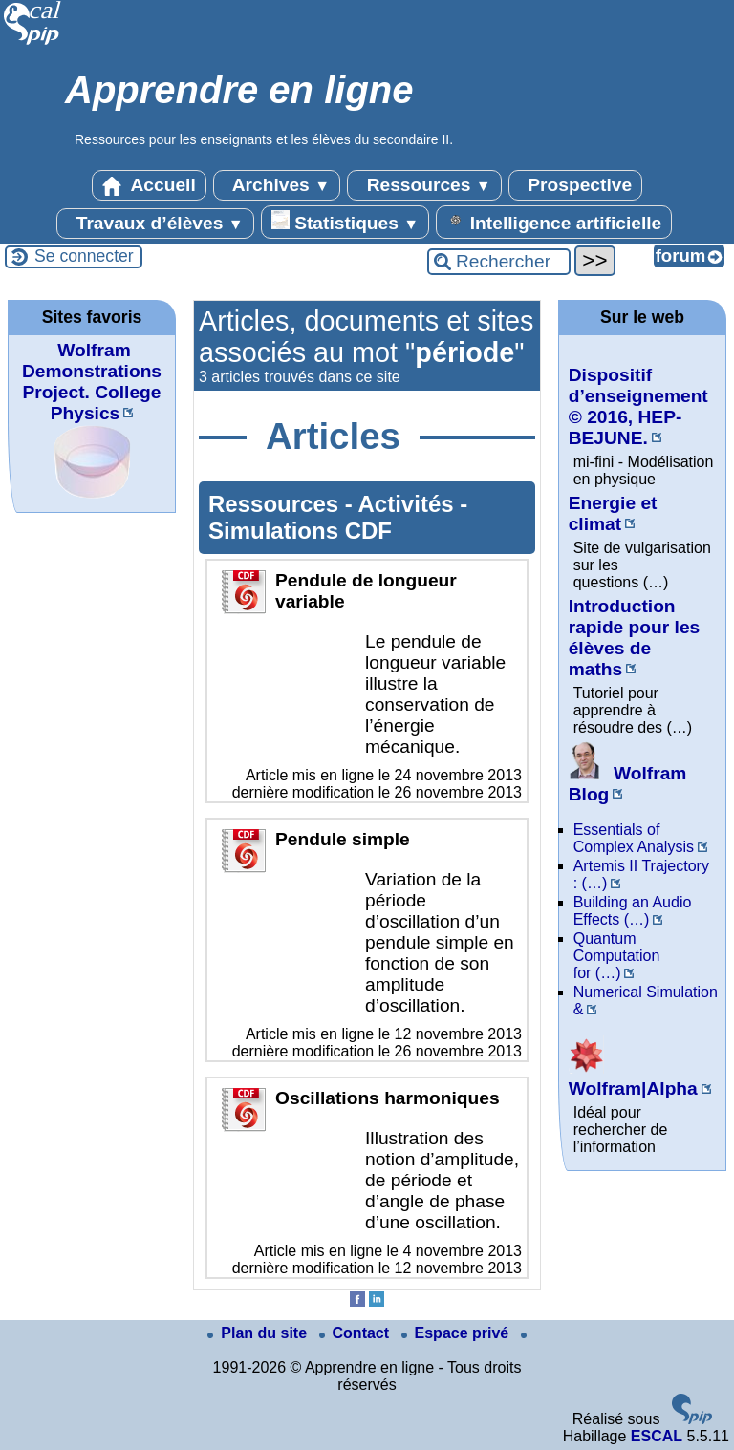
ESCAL (656, 1436)
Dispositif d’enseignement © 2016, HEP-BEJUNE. (638, 406)
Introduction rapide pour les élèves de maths (635, 637)
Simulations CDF (300, 531)
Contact (356, 1333)
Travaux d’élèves (155, 223)
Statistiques (345, 221)
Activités (409, 504)
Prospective (575, 185)
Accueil (149, 185)
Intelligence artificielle (553, 221)
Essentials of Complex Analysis (633, 838)
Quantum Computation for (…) (616, 955)
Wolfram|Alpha (633, 1077)
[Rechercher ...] (499, 261)
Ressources (423, 185)
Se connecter (84, 256)
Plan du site (259, 1333)
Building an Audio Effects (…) (632, 911)
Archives (277, 185)
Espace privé (457, 1333)
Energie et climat (613, 513)
